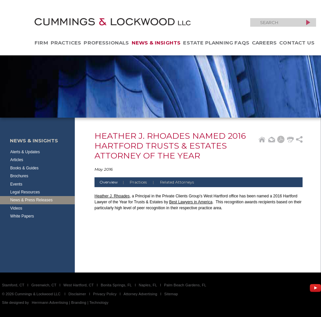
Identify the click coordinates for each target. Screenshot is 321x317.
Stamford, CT (13, 285)
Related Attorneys (177, 182)
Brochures (19, 176)
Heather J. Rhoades (112, 196)
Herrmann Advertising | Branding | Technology (70, 302)
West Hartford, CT (79, 285)
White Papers (22, 216)
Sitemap (171, 294)
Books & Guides (24, 168)
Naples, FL (148, 285)
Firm (41, 43)
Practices (66, 43)
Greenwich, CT (43, 285)
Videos (16, 208)
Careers (264, 43)
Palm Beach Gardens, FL (185, 285)
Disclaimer (77, 294)
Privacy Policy (105, 294)
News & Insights (156, 43)
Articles (16, 160)
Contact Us (296, 43)
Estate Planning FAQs (216, 43)
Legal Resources (25, 192)
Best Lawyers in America (190, 202)
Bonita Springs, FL (116, 285)
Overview (114, 182)
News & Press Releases (31, 200)
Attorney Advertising (140, 294)
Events (16, 184)
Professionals (106, 43)
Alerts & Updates (25, 152)
